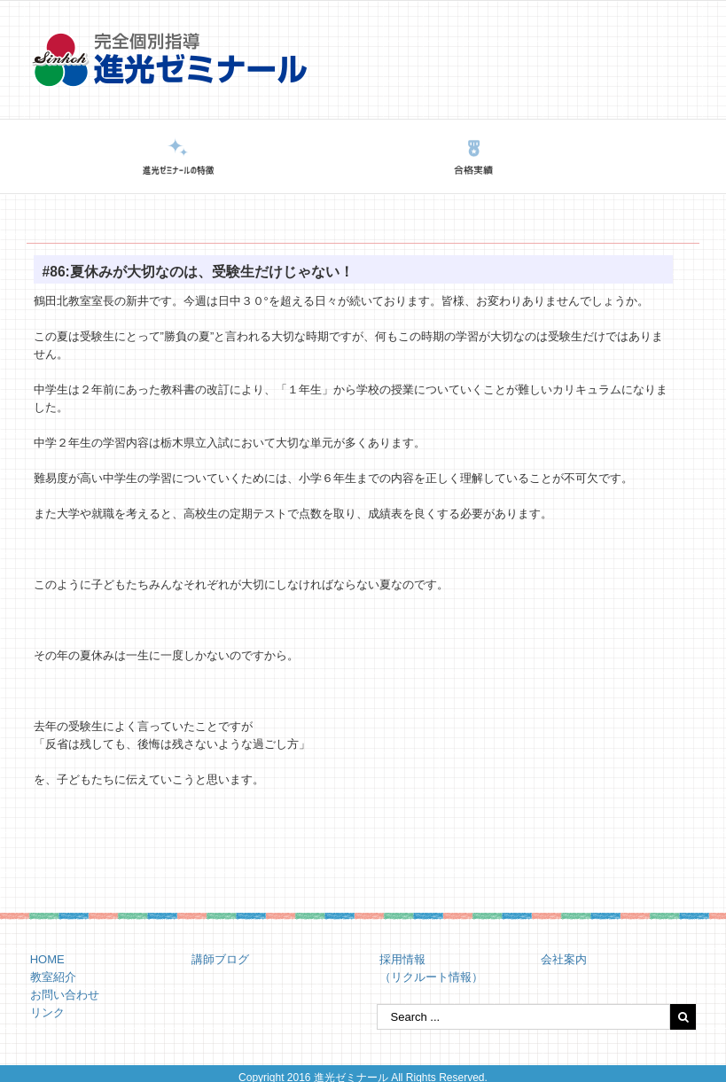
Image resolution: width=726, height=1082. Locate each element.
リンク (47, 1012)
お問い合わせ (64, 994)
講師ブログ (220, 959)
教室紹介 (53, 977)
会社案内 (564, 959)
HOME (47, 959)
